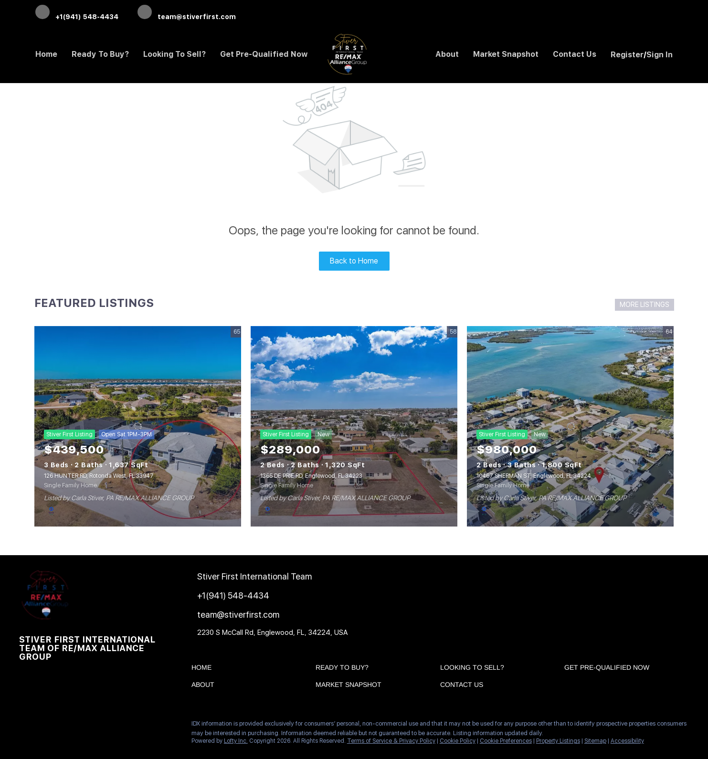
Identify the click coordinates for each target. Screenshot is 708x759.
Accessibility (627, 741)
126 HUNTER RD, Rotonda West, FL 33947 (99, 476)
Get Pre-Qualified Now (264, 54)
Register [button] (627, 54)
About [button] (447, 54)
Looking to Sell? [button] (174, 54)
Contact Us (574, 54)
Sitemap (595, 741)
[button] (203, 669)
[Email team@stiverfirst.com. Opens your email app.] (186, 13)
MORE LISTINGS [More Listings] (644, 304)
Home (46, 54)
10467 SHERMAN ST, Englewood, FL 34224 (533, 476)
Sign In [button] (659, 54)
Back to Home (354, 260)
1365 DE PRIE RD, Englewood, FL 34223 (311, 476)
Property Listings (558, 741)
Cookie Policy (458, 741)
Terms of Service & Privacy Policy (391, 741)
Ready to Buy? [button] (100, 54)
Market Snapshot (506, 54)
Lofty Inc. (236, 741)
